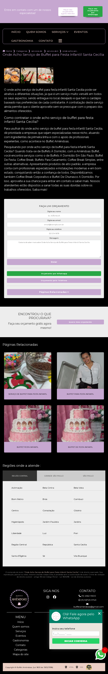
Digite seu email (54, 220)
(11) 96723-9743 (87, 600)
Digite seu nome (54, 211)
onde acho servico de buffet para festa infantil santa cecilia (70, 51)
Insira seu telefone (63, 628)
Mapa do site (21, 654)
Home (9, 51)
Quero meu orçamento (80, 322)
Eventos (81, 32)
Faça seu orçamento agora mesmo (68, 12)
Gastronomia (22, 40)
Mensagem (54, 238)
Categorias (21, 51)
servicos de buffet (37, 51)
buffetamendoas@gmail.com (87, 605)
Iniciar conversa (75, 641)
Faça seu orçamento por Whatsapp (92, 11)
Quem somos (36, 32)
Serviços (59, 32)
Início (16, 32)
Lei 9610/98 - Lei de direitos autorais (75, 577)
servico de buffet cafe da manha (52, 51)
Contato (46, 40)
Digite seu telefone (54, 229)
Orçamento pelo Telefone (54, 280)
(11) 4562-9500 (87, 595)
